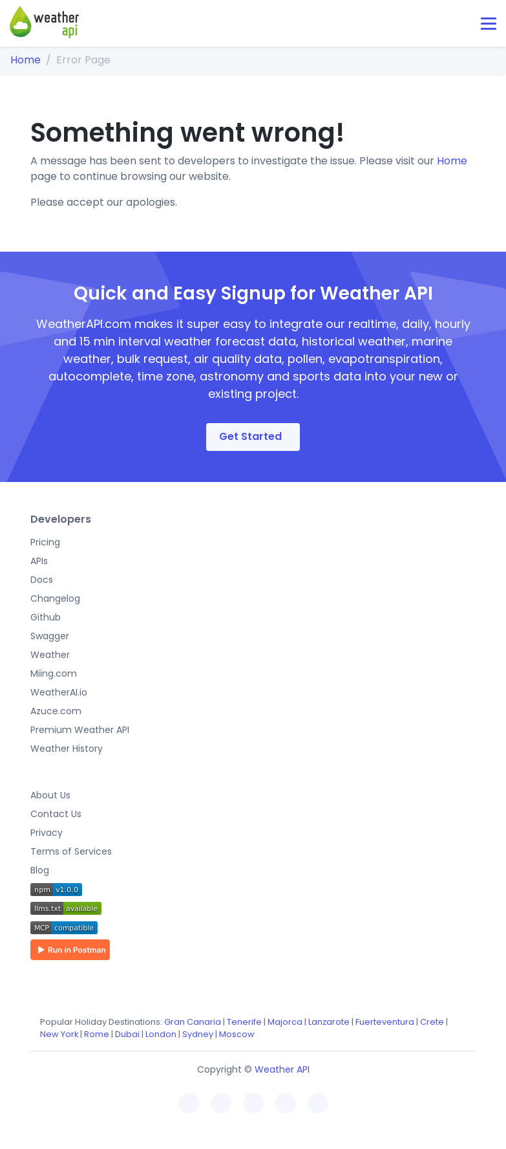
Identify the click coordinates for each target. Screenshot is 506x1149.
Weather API (282, 1069)
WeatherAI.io (58, 692)
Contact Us (55, 813)
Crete (432, 1021)
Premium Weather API (79, 729)
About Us (50, 795)
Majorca (285, 1021)
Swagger (49, 635)
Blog (39, 870)
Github (45, 617)
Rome (96, 1034)
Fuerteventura (384, 1021)
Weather (50, 654)
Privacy (46, 832)
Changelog (55, 598)
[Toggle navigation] (488, 23)
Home (25, 59)
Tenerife (244, 1021)
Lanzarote (329, 1021)
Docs (41, 579)
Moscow (237, 1034)
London (160, 1034)
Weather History (66, 748)
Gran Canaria (192, 1021)
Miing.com (53, 673)
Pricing (45, 542)
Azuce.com (55, 711)
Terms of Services (71, 851)
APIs (39, 560)
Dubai (127, 1034)
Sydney (197, 1034)
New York (59, 1034)
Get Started (250, 436)
